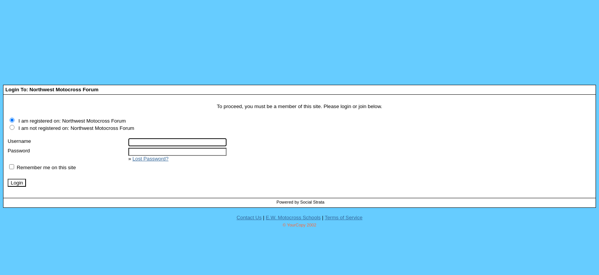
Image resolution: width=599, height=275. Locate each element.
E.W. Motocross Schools (293, 217)
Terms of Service (344, 217)
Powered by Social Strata (301, 202)
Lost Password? (150, 159)
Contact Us (249, 217)
